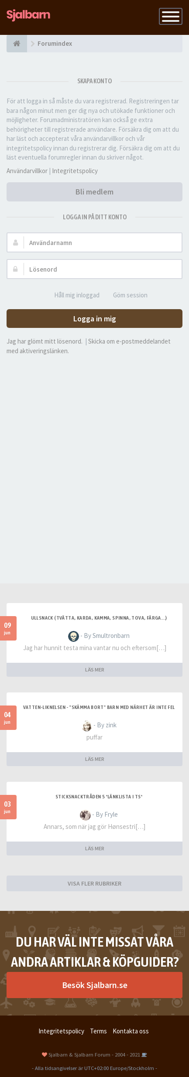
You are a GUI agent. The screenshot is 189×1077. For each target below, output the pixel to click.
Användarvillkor (27, 171)
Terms (98, 1031)
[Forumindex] (17, 43)
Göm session (125, 295)
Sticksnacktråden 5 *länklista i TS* (98, 797)
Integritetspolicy (75, 171)
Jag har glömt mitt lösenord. (44, 341)
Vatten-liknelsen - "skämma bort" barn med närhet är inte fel (99, 707)
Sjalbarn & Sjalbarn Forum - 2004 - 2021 (94, 1054)
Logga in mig (94, 319)
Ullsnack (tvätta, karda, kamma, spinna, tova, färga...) (99, 618)
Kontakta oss (131, 1031)
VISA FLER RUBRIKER (94, 883)
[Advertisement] (94, 458)
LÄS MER (94, 669)
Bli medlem (94, 192)
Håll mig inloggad (72, 295)
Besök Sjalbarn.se (94, 984)
